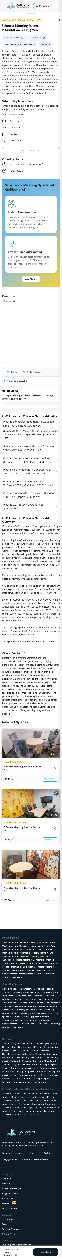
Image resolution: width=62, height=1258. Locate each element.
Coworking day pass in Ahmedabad (39, 1061)
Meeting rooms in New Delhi (42, 945)
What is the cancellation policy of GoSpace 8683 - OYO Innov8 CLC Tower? (29, 495)
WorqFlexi (9, 1203)
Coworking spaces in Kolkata (32, 1013)
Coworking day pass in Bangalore (18, 1043)
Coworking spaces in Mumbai (26, 992)
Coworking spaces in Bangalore (17, 988)
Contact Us (7, 1219)
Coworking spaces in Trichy (15, 1020)
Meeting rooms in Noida (13, 949)
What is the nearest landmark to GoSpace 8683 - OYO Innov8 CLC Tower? (28, 423)
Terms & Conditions (11, 1229)
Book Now (46, 1251)
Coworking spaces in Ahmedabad (20, 1006)
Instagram (19, 1153)
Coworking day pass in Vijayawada (29, 1082)
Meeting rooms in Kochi (30, 963)
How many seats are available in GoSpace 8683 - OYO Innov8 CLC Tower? (28, 448)
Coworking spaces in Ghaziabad (44, 1002)
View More (31, 279)
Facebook (6, 1153)
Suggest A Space (10, 1193)
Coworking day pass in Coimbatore (18, 1064)
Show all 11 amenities (31, 150)
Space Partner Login (11, 1188)
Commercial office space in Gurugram (37, 1104)
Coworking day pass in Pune (28, 1057)
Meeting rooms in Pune (42, 952)
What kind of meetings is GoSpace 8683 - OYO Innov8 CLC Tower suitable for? (28, 471)
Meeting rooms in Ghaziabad (15, 956)
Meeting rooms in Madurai (23, 966)
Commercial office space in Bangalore (20, 1093)
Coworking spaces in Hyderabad (39, 999)
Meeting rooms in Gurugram (40, 949)
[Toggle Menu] (55, 6)
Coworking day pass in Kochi (24, 1068)
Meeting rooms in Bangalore (15, 942)
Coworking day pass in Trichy (32, 1075)
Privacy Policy (8, 1234)
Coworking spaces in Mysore (35, 1016)
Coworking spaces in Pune (14, 1002)
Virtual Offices (9, 1198)
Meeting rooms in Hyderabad (16, 952)
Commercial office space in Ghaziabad (36, 1111)
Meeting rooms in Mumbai (14, 945)
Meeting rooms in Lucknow (31, 973)
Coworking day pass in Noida (35, 1050)
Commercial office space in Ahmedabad (21, 1114)
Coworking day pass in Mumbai (27, 1047)
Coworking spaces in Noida (29, 995)
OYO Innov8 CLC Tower (14, 20)
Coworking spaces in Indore (29, 1009)
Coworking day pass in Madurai (28, 1071)
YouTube (48, 1153)
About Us (6, 1178)
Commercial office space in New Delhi (20, 1100)
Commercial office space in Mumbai (38, 1097)
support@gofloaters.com (20, 1244)
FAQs (4, 1224)
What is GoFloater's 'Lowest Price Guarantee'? (23, 506)
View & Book (50, 779)
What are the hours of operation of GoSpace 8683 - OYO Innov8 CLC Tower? (28, 483)
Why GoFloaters (9, 1183)
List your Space (9, 1208)
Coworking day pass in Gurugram (18, 1054)
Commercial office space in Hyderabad (20, 1107)
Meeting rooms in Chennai (43, 942)
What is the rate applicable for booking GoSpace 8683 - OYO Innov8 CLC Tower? (28, 460)
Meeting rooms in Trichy (22, 970)
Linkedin (31, 1153)
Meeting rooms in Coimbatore (30, 959)
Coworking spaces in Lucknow (33, 1023)
